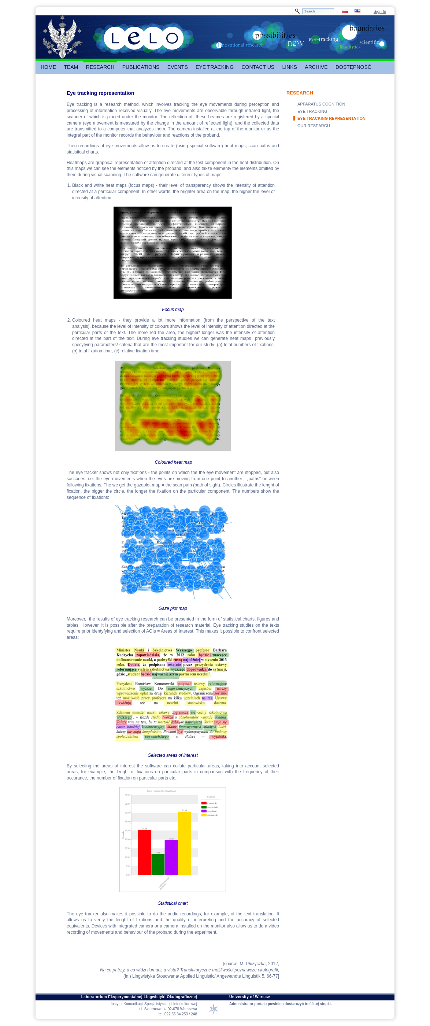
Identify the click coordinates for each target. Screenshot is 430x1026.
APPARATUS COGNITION (321, 104)
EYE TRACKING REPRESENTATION (331, 118)
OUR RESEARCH (313, 125)
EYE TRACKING (312, 111)
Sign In (380, 11)
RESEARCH (299, 93)
